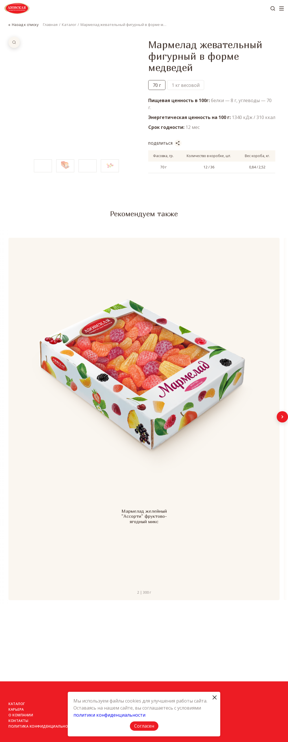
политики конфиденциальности (109, 715)
